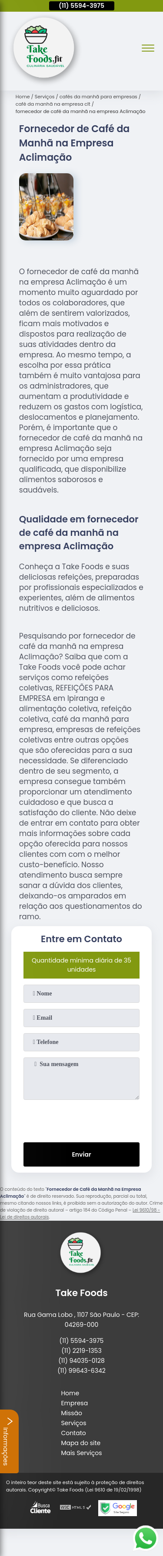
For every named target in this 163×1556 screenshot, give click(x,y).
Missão (71, 1413)
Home (70, 1393)
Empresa (74, 1403)
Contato (73, 1433)
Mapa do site (80, 1443)
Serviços (73, 1423)
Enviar (81, 1154)
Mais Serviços (81, 1453)
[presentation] (82, 1119)
